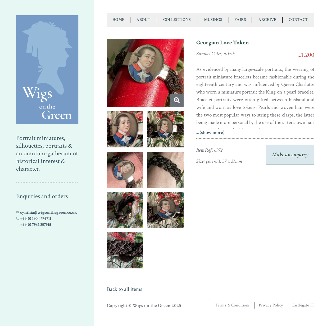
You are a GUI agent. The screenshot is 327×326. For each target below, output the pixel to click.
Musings (213, 19)
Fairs (240, 19)
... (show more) (210, 132)
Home (118, 19)
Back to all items (124, 289)
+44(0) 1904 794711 (35, 218)
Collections (177, 19)
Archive (267, 19)
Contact (298, 19)
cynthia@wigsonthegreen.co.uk (48, 212)
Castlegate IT (303, 305)
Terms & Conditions (232, 305)
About (143, 19)
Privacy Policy (271, 305)
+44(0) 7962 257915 (35, 224)
